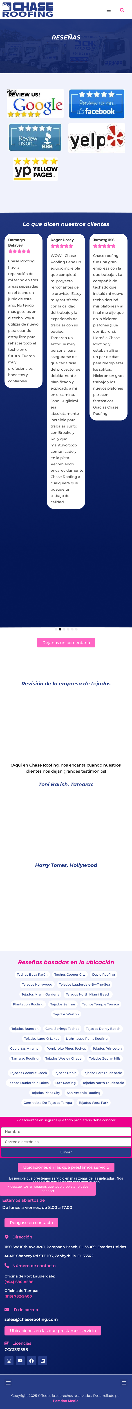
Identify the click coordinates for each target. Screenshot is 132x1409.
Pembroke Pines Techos (66, 1048)
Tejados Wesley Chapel (64, 1058)
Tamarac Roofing (25, 1058)
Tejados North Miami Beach (88, 994)
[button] (122, 10)
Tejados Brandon (25, 1029)
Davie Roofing (103, 974)
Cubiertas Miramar (25, 1048)
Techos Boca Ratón (32, 974)
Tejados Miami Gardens (40, 994)
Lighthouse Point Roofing (87, 1039)
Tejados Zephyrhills (105, 1058)
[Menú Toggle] (108, 11)
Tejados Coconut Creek (28, 1073)
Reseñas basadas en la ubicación (66, 962)
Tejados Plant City (45, 1093)
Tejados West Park (93, 1103)
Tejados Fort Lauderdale (102, 1073)
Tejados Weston (66, 1014)
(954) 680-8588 (19, 1282)
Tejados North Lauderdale (103, 1083)
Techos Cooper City (69, 974)
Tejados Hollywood (37, 984)
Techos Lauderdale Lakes (28, 1083)
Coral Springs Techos (62, 1029)
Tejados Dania (65, 1073)
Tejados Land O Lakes (41, 1039)
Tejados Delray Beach (103, 1029)
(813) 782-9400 (18, 1296)
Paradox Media (65, 1401)
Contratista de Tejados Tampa (48, 1103)
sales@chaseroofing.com (31, 1319)
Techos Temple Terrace (100, 1004)
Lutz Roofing (65, 1083)
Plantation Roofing (28, 1004)
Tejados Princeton (107, 1048)
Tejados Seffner (62, 1004)
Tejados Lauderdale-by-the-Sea (84, 984)
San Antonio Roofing (84, 1093)
